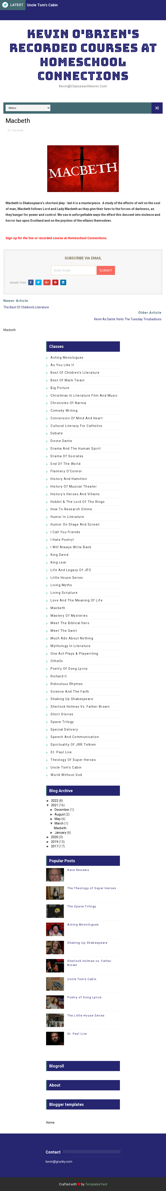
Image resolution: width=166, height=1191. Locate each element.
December (62, 809)
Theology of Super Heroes (73, 760)
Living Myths (61, 585)
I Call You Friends (65, 532)
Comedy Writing (64, 410)
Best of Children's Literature (75, 372)
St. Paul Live (61, 752)
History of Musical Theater (74, 486)
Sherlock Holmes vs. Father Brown (80, 706)
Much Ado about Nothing (72, 638)
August (60, 814)
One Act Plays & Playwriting (74, 653)
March (59, 823)
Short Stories (62, 714)
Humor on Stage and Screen (75, 524)
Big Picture (60, 388)
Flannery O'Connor (66, 471)
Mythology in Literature (71, 646)
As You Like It (62, 365)
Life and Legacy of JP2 (71, 570)
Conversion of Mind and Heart (77, 418)
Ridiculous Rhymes (67, 684)
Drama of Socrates (67, 456)
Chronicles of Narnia (68, 403)
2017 (54, 846)
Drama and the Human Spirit (76, 448)
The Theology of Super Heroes (91, 888)
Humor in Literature (67, 517)
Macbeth (17, 130)
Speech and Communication (75, 737)
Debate (57, 433)
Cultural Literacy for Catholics (77, 426)
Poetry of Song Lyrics (69, 668)
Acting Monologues (67, 357)
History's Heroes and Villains (75, 494)
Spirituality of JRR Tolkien (73, 744)
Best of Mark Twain (68, 380)
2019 (54, 842)
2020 (54, 837)
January (60, 832)
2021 (54, 805)
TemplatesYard (96, 1184)
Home (50, 1122)
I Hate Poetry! (62, 539)
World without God (66, 775)
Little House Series (67, 577)
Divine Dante (61, 441)
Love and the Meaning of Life (77, 600)
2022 (54, 800)
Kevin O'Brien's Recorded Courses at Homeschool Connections (83, 55)
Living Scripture (64, 592)
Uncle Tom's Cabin (42, 5)
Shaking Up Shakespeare (72, 699)
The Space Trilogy (81, 906)
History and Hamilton (69, 479)
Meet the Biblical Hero (70, 623)
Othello (57, 661)
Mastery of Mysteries (69, 615)
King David (59, 555)
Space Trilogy (62, 722)
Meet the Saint (64, 630)
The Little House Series (86, 1015)
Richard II (59, 676)
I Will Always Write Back (71, 547)
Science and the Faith (70, 691)
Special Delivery (64, 729)
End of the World (66, 464)
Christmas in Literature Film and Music (84, 395)
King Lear (59, 562)
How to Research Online (71, 509)
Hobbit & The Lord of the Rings (78, 502)
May (58, 819)
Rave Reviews (78, 870)
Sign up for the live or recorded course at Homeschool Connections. (56, 238)
